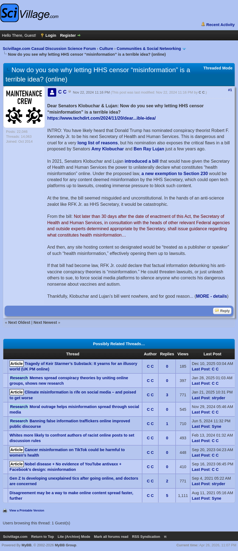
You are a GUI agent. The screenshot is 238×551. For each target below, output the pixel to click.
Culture (106, 48)
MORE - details (211, 296)
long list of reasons (97, 142)
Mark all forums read (111, 537)
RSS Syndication (146, 537)
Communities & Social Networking (149, 48)
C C (202, 92)
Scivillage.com (15, 537)
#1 (230, 90)
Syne (216, 426)
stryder (218, 398)
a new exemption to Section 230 (174, 173)
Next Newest (45, 322)
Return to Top (42, 537)
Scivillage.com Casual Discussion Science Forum (49, 48)
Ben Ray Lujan (149, 149)
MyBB (27, 545)
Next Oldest (19, 322)
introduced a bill (142, 161)
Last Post (201, 369)
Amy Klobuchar (107, 149)
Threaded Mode (218, 68)
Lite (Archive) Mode (74, 537)
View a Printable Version (26, 510)
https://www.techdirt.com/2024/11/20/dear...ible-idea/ (101, 118)
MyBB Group (65, 545)
